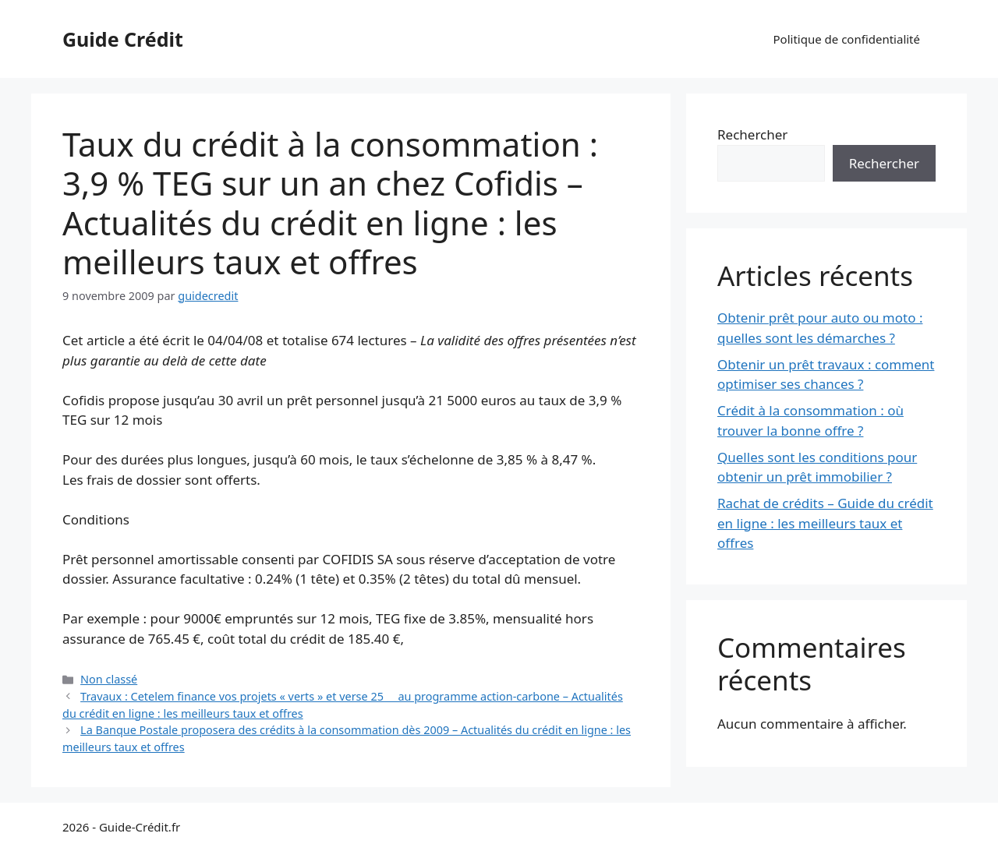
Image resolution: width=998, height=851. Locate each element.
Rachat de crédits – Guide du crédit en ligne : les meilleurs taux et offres (825, 523)
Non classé (108, 679)
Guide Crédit (122, 39)
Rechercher (752, 134)
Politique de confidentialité (846, 39)
